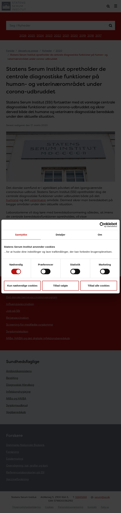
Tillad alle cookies (99, 285)
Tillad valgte (60, 285)
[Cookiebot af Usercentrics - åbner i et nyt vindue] (102, 224)
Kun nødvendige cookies (22, 285)
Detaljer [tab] (60, 234)
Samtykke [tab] (21, 234)
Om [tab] (100, 234)
